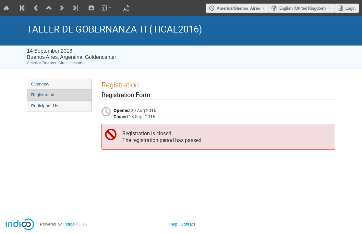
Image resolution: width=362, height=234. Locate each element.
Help (173, 224)
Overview (40, 84)
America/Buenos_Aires (238, 8)
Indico (69, 224)
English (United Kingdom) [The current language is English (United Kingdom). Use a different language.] (302, 8)
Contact (188, 224)
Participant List (45, 105)
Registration (42, 94)
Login (350, 8)
